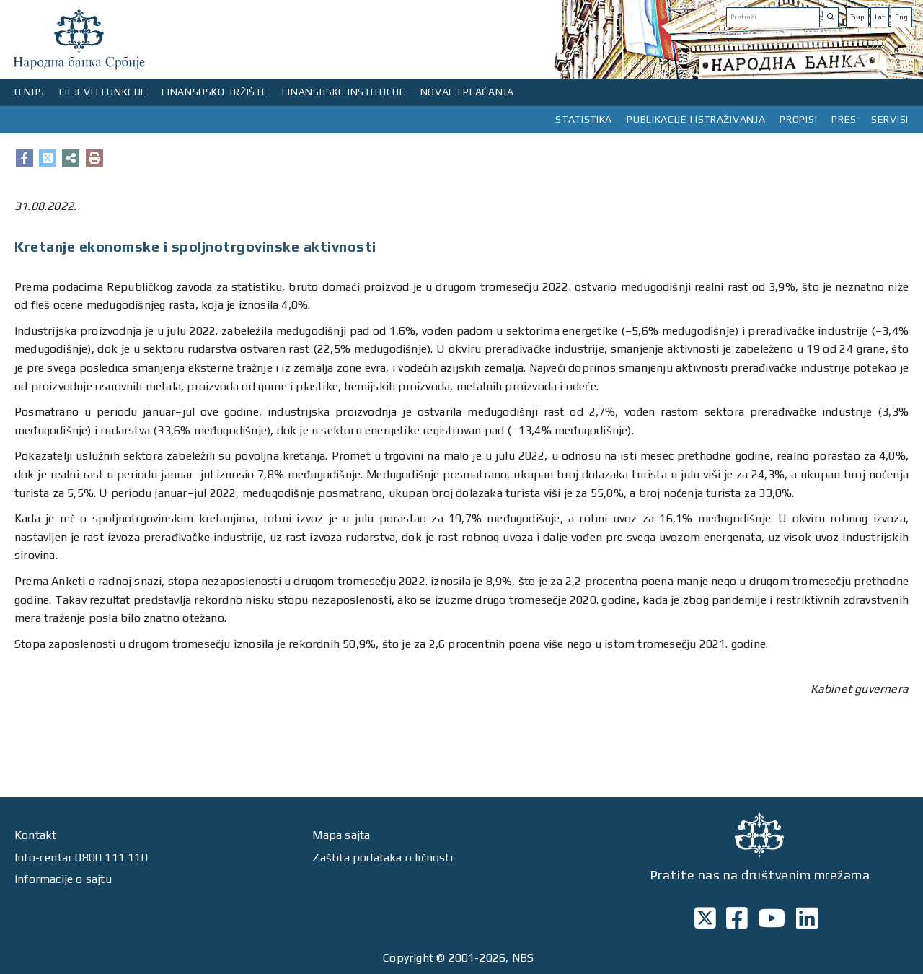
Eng (901, 17)
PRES (844, 119)
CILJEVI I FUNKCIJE (103, 91)
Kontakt (35, 835)
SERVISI (890, 119)
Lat (880, 17)
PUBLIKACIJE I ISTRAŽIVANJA (696, 119)
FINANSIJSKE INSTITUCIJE (343, 91)
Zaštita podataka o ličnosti (382, 857)
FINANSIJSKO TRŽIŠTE (215, 91)
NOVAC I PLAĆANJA (467, 91)
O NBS (29, 91)
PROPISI (798, 119)
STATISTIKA (583, 119)
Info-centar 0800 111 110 (81, 857)
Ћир (857, 17)
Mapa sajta (341, 835)
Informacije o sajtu (63, 879)
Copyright (408, 958)
